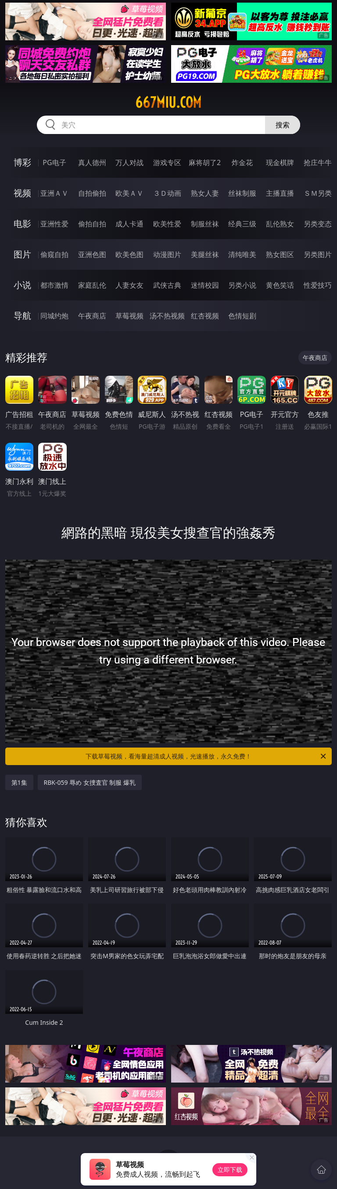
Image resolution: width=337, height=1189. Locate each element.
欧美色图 (129, 254)
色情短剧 (242, 316)
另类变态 (318, 224)
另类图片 (318, 254)
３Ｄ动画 (167, 193)
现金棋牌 (280, 162)
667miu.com (168, 102)
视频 (22, 193)
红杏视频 (205, 316)
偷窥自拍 (54, 254)
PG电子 (54, 162)
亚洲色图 (92, 254)
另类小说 (242, 285)
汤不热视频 (167, 316)
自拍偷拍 (92, 193)
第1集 (19, 782)
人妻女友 (129, 285)
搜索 (283, 125)
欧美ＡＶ (129, 193)
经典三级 (242, 224)
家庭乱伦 (92, 285)
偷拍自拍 (92, 224)
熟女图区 (280, 254)
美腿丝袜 (205, 254)
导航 (22, 315)
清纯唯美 (242, 254)
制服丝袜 (205, 224)
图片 (22, 254)
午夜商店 (92, 316)
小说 (22, 285)
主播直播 (280, 193)
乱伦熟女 (280, 224)
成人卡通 (129, 224)
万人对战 (129, 162)
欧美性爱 (167, 224)
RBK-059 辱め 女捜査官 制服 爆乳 (90, 782)
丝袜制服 (242, 193)
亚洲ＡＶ (54, 193)
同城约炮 (54, 316)
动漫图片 (167, 254)
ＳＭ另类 (318, 193)
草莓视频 (129, 316)
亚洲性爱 (54, 224)
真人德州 (92, 162)
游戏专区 (167, 162)
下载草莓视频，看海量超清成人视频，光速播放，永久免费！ (206, 756)
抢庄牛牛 (318, 162)
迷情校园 (205, 285)
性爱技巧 (318, 285)
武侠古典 (167, 285)
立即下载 (230, 1169)
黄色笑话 (280, 285)
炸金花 (242, 162)
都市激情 (54, 285)
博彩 (22, 162)
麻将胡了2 (205, 162)
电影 (22, 223)
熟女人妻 (205, 193)
